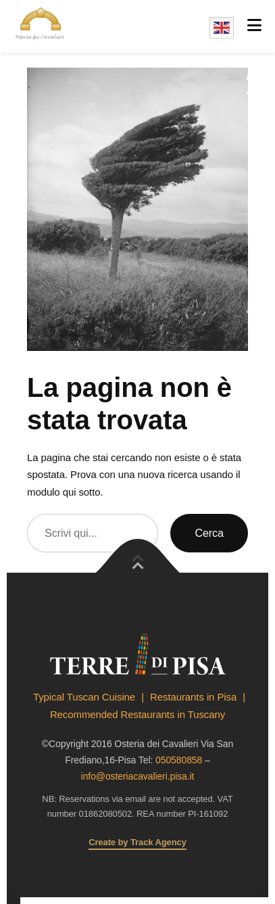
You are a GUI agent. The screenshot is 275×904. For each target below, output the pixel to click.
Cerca (209, 533)
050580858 (178, 760)
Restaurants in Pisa (193, 697)
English (222, 28)
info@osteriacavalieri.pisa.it (138, 776)
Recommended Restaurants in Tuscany (137, 714)
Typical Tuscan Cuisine (84, 697)
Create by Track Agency (137, 842)
